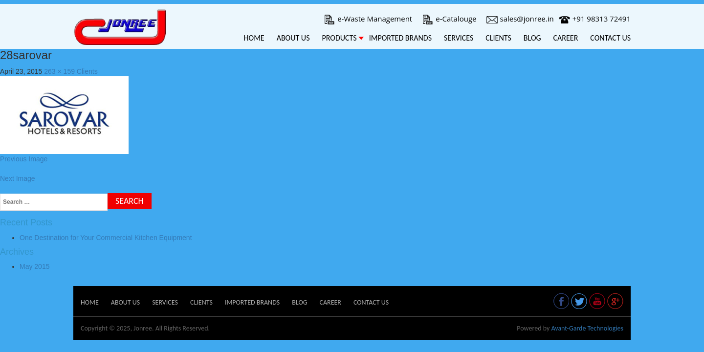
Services (458, 38)
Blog (532, 38)
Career (565, 38)
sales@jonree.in (520, 18)
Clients (498, 38)
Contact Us (610, 38)
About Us (293, 38)
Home (254, 38)
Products (339, 38)
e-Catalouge (449, 18)
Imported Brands (400, 38)
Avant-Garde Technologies (587, 328)
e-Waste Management (368, 18)
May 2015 (34, 266)
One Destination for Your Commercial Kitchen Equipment (106, 238)
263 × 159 (59, 71)
